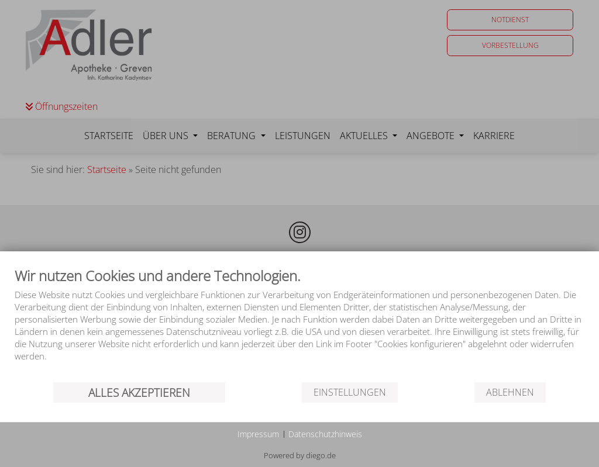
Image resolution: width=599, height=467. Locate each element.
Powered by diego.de (300, 455)
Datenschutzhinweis (325, 434)
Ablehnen (510, 392)
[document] (299, 323)
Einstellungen (350, 392)
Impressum (258, 434)
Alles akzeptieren (139, 392)
